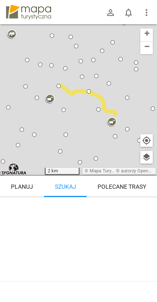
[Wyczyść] (146, 206)
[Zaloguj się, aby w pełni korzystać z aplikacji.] (146, 279)
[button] (3, 161)
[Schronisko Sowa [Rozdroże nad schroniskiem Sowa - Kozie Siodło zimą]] (47, 232)
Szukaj (65, 186)
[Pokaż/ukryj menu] (146, 12)
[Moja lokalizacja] (146, 140)
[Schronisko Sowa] (125, 215)
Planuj (22, 186)
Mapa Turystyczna (108, 171)
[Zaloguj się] (110, 12)
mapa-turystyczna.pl (28, 12)
